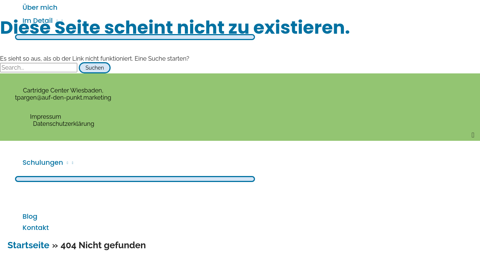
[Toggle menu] (135, 37)
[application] (55, 21)
